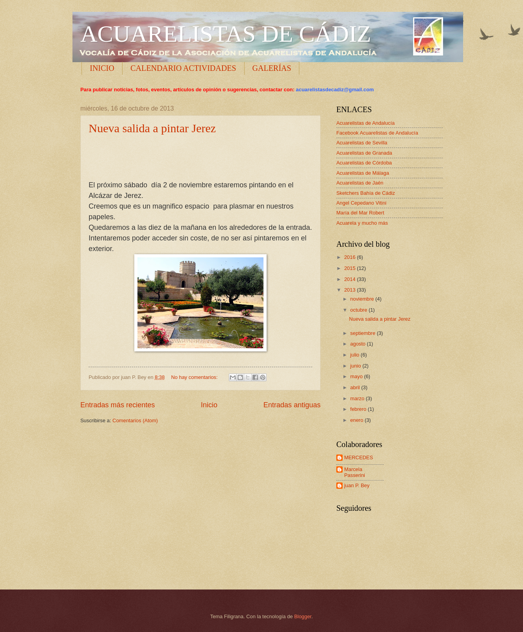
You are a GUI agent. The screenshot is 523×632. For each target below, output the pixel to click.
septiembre (363, 333)
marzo (357, 398)
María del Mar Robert (360, 213)
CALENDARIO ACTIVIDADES (183, 68)
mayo (357, 376)
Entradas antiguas (292, 405)
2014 (350, 279)
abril (355, 387)
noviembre (362, 299)
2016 (350, 257)
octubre (359, 310)
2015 (350, 268)
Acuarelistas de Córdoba (364, 163)
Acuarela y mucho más (362, 223)
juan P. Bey (356, 485)
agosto (358, 344)
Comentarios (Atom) (135, 420)
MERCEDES (358, 457)
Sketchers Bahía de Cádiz (365, 193)
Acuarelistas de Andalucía (365, 123)
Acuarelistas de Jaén (360, 183)
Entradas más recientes (117, 405)
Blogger (303, 616)
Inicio (209, 405)
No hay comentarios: (195, 377)
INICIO (102, 68)
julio (355, 355)
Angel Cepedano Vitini (361, 203)
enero (357, 420)
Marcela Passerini (354, 472)
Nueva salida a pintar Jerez (152, 128)
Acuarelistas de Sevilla (362, 143)
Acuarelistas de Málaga (362, 173)
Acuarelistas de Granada (364, 153)
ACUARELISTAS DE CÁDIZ (225, 34)
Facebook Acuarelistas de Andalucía (377, 133)
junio (356, 366)
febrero (358, 409)
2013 (350, 290)
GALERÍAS (271, 68)
